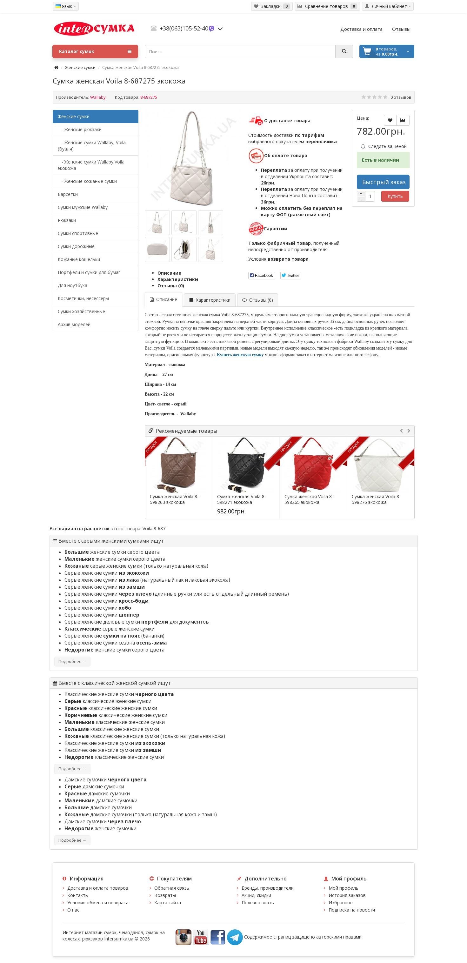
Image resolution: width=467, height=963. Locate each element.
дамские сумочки (94, 786)
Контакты (78, 895)
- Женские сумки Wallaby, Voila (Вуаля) (92, 145)
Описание (169, 273)
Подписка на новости (352, 910)
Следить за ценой (384, 146)
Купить (395, 196)
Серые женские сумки (106, 573)
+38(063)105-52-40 (184, 28)
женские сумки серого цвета (112, 552)
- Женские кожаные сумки (87, 181)
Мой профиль (343, 888)
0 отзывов (400, 97)
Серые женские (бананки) (114, 635)
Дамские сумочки (105, 779)
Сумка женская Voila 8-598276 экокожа (376, 499)
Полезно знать (258, 902)
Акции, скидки (256, 895)
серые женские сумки (103, 566)
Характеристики (177, 279)
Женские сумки (80, 67)
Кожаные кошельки (79, 259)
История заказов (347, 895)
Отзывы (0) (170, 286)
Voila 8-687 (154, 528)
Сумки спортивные (78, 233)
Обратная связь (171, 888)
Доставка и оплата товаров (97, 888)
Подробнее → (72, 661)
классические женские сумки (107, 701)
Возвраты (165, 895)
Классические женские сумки (119, 694)
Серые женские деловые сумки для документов (136, 622)
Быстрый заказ (384, 182)
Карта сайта (167, 902)
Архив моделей (74, 324)
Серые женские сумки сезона (115, 642)
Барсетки (68, 194)
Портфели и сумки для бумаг (89, 272)
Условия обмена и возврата (98, 902)
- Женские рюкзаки (80, 129)
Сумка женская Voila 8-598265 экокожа (308, 499)
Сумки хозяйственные (81, 311)
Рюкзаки (67, 220)
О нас (73, 910)
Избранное (341, 902)
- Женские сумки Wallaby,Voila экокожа (91, 165)
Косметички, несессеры (83, 298)
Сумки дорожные (76, 246)
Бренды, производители (268, 888)
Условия (278, 259)
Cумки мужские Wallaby (83, 207)
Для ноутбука (72, 285)
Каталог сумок (95, 51)
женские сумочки (100, 828)
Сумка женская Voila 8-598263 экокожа (174, 499)
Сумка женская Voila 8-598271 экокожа (241, 499)
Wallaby (98, 97)
